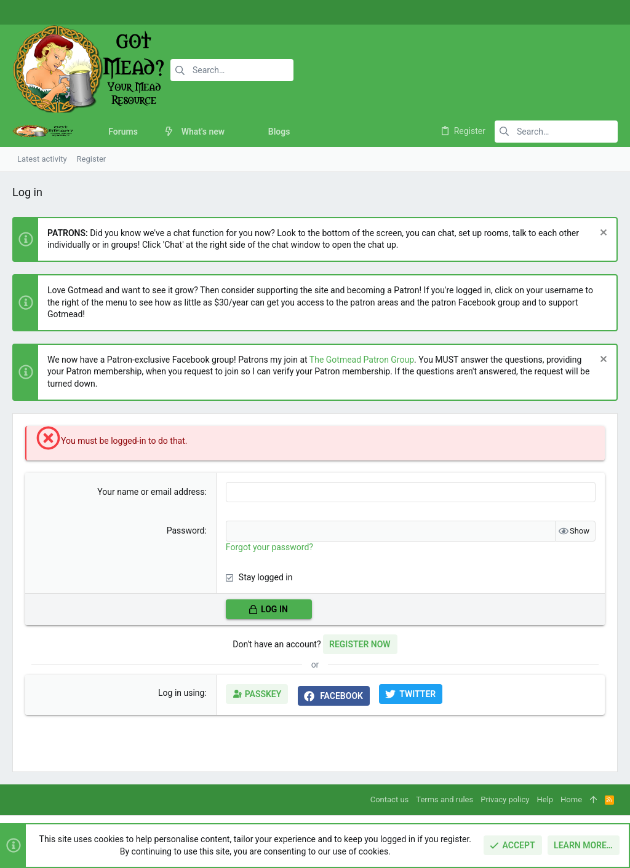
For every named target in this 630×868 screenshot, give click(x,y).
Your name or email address (150, 492)
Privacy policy (504, 799)
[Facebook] (565, 12)
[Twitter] (602, 12)
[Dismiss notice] (602, 233)
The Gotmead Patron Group (361, 360)
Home (571, 799)
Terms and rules (444, 799)
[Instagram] (583, 12)
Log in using (181, 693)
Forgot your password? (269, 547)
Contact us (389, 799)
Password (186, 530)
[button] (147, 131)
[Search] (231, 70)
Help (544, 799)
